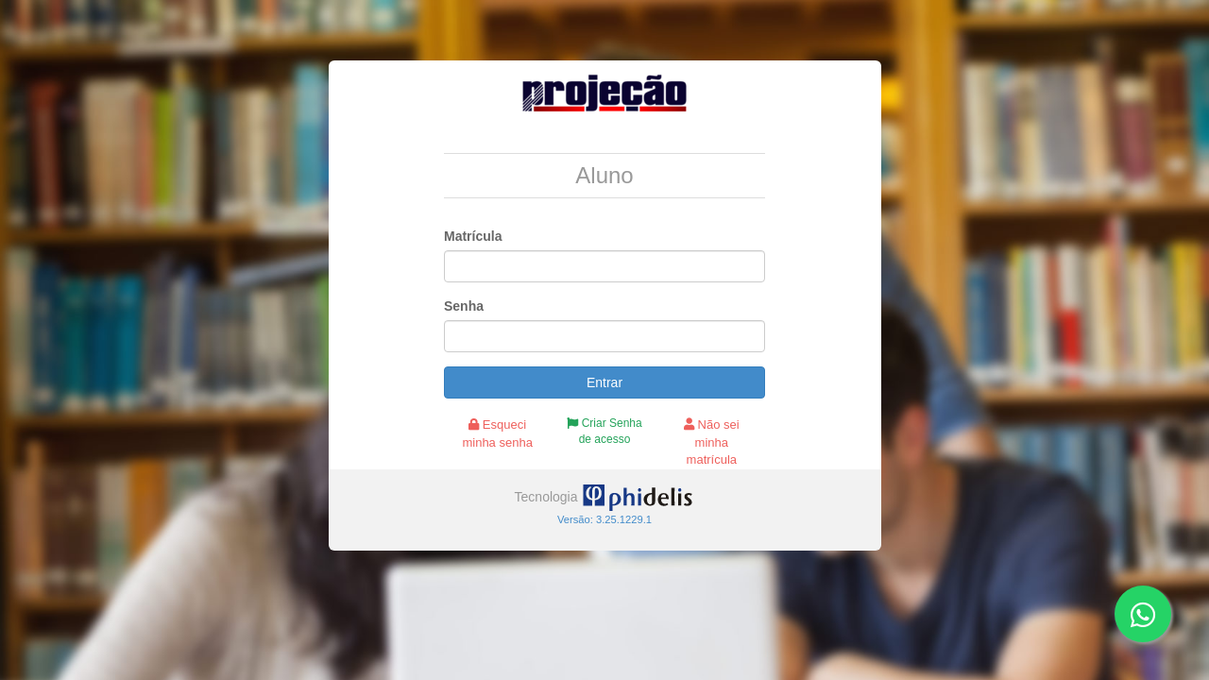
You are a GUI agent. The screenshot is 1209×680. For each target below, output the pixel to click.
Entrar (604, 382)
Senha (464, 306)
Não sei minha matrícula (712, 442)
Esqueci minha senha (497, 433)
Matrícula (473, 236)
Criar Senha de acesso (604, 431)
